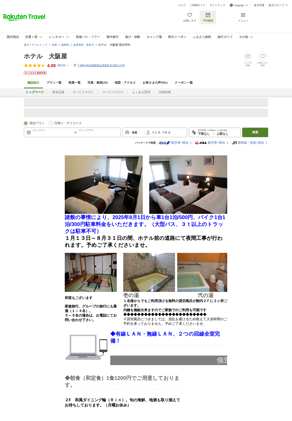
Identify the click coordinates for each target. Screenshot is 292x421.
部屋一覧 (74, 82)
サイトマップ (217, 5)
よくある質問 (141, 92)
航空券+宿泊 (173, 143)
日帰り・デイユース (68, 123)
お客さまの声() (155, 82)
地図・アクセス (125, 82)
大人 (155, 132)
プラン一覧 (54, 82)
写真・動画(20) (98, 82)
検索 (255, 132)
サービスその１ (83, 92)
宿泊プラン (37, 123)
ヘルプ (181, 5)
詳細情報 (165, 92)
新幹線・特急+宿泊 (248, 143)
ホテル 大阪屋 (45, 56)
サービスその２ (113, 92)
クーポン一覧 (184, 82)
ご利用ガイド (197, 5)
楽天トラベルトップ (35, 44)
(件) (63, 65)
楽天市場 (259, 5)
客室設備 (58, 92)
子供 (165, 132)
